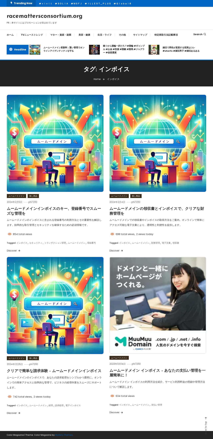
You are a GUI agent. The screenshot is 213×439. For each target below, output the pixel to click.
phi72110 (34, 202)
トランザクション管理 (55, 242)
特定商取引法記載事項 (166, 34)
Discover (14, 250)
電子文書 (166, 242)
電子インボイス (73, 405)
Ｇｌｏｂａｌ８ (123, 3)
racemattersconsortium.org (45, 16)
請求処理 (59, 405)
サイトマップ (140, 34)
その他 (122, 34)
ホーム (10, 34)
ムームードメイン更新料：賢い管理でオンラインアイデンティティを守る (64, 49)
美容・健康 (84, 34)
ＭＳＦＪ (77, 3)
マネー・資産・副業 (60, 34)
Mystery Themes (64, 435)
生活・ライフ (104, 34)
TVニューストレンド (32, 34)
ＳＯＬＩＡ (62, 3)
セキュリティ (35, 242)
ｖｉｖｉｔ (46, 3)
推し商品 (33, 196)
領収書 (176, 242)
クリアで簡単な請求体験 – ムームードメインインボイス (54, 371)
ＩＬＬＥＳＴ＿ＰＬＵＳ (99, 3)
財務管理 (155, 242)
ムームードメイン (16, 196)
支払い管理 (156, 404)
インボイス (21, 242)
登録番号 (91, 242)
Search (199, 34)
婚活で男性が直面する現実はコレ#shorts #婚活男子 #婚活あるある (181, 49)
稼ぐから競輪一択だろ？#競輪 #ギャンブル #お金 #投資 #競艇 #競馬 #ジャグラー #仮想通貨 (124, 49)
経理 (51, 405)
